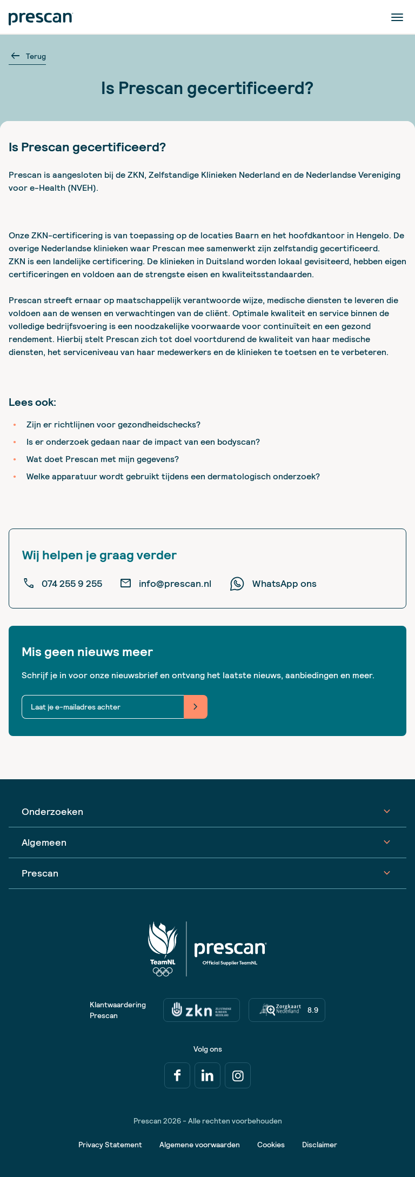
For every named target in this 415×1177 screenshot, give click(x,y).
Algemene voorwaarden (199, 1144)
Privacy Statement (110, 1144)
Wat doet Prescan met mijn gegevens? (102, 459)
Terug (27, 56)
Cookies (271, 1144)
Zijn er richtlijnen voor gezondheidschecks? (113, 424)
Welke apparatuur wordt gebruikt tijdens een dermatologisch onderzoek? (173, 476)
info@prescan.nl (165, 583)
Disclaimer (319, 1144)
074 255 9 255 (62, 583)
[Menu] (398, 17)
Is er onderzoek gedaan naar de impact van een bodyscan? (143, 441)
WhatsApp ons (273, 584)
